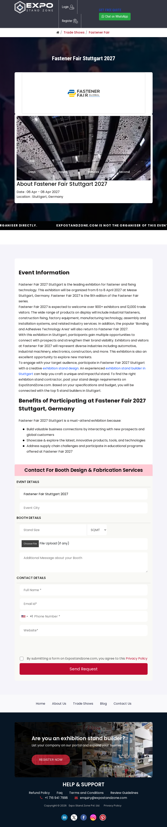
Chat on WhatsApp (115, 16)
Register (70, 21)
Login (68, 7)
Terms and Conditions (86, 792)
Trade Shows (74, 32)
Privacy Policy (136, 658)
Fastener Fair (99, 32)
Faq (59, 792)
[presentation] (50, 645)
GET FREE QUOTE (110, 10)
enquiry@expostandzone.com (101, 797)
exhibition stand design (61, 368)
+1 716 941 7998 (54, 797)
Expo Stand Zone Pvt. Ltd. (84, 805)
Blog (103, 703)
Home (40, 703)
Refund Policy (39, 792)
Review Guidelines (124, 792)
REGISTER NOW (51, 759)
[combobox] (26, 616)
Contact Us (122, 703)
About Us (59, 703)
